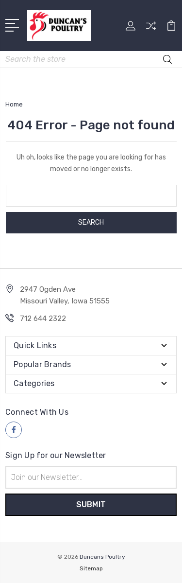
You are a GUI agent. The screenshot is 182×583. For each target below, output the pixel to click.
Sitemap (91, 568)
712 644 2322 (43, 318)
